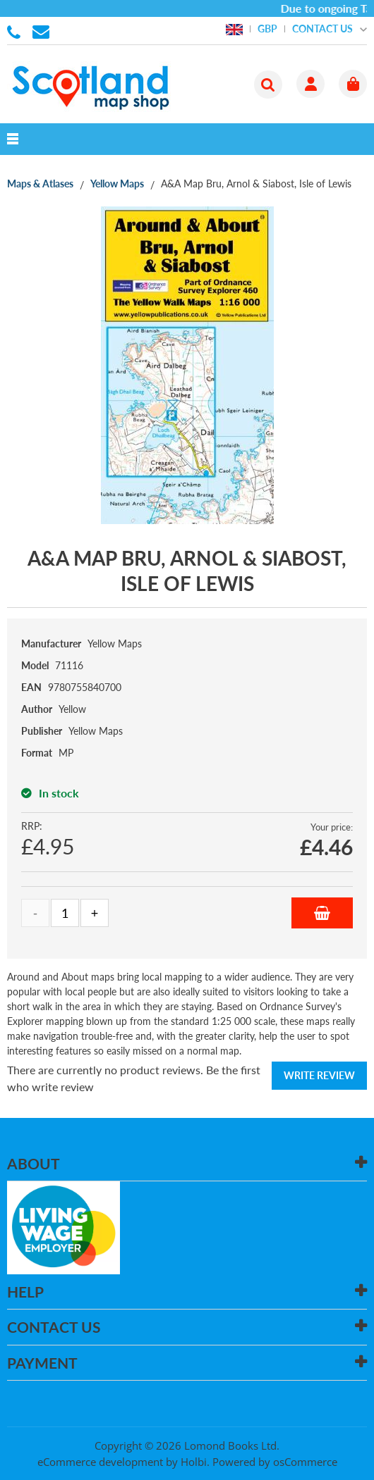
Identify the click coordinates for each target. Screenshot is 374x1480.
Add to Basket (322, 912)
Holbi (194, 1462)
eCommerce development (100, 1462)
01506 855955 (16, 31)
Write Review (319, 1075)
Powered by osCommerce (274, 1462)
